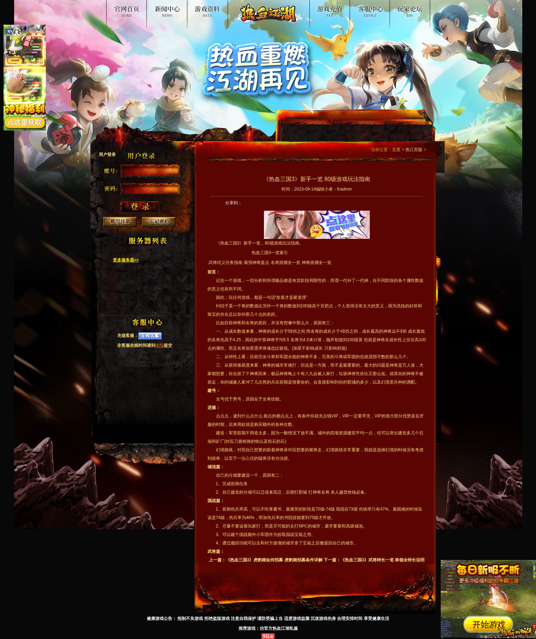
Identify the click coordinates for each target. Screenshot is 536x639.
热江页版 (413, 149)
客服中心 (362, 8)
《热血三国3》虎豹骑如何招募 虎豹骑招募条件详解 (274, 559)
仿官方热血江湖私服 (279, 628)
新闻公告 (174, 8)
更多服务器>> (126, 260)
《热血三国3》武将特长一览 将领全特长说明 (382, 559)
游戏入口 (316, 8)
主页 (396, 149)
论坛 (159, 345)
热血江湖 (129, 8)
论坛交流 (407, 8)
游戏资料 (219, 8)
